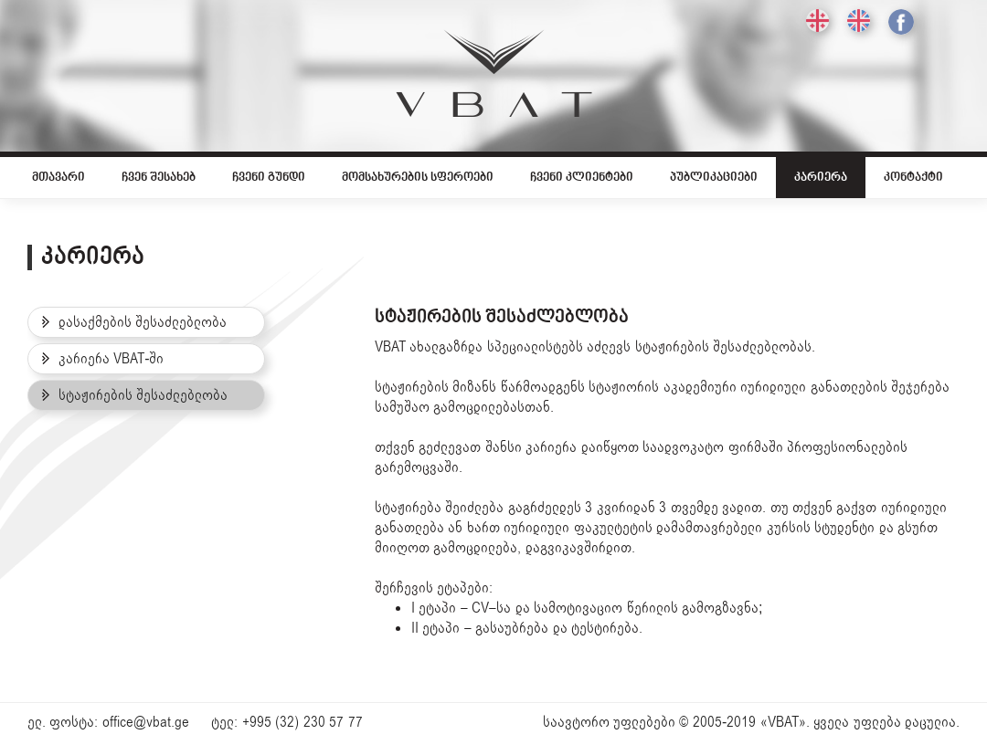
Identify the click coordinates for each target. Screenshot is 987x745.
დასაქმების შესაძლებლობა (134, 322)
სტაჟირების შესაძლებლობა (135, 395)
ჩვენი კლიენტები (581, 177)
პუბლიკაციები (714, 177)
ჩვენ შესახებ (159, 177)
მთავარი (58, 177)
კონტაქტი (913, 177)
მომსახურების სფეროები (418, 177)
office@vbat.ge (145, 722)
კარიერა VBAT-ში (103, 359)
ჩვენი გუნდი (268, 177)
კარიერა (820, 177)
